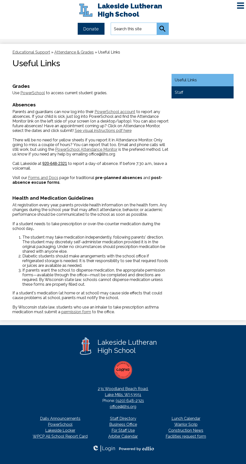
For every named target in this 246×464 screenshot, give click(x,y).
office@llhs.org (123, 406)
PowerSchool (32, 93)
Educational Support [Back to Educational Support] (31, 52)
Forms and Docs (43, 177)
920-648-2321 (54, 163)
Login (103, 448)
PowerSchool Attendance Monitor (86, 149)
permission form (76, 311)
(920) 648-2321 (130, 400)
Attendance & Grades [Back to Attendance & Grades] (74, 52)
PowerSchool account (115, 111)
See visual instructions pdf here (103, 130)
